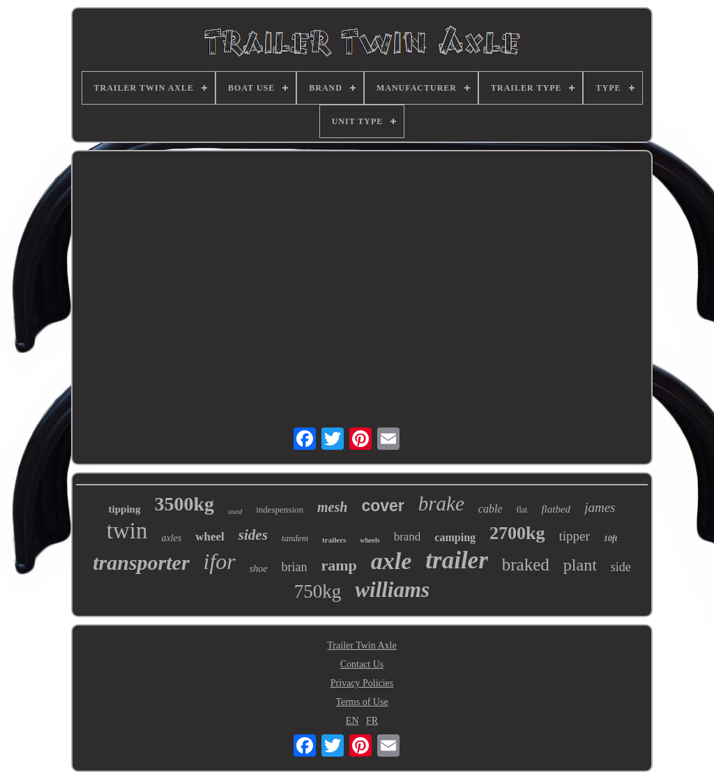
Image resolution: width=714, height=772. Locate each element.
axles (172, 538)
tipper (574, 536)
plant (580, 565)
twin (127, 530)
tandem (295, 538)
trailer (456, 560)
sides (253, 535)
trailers (334, 540)
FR (372, 721)
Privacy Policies (362, 683)
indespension (279, 509)
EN (352, 721)
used (235, 511)
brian (294, 567)
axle (391, 561)
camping (455, 537)
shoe (259, 568)
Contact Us (362, 664)
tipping (125, 509)
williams (392, 589)
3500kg (184, 504)
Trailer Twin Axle (361, 645)
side (621, 567)
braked (525, 564)
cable (490, 509)
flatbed (555, 509)
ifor (220, 561)
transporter (141, 562)
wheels (369, 540)
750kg (318, 591)
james (599, 507)
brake (441, 503)
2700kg (517, 533)
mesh (332, 507)
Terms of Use (361, 702)
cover (382, 506)
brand (407, 536)
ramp (338, 565)
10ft (610, 538)
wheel (210, 536)
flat (521, 510)
